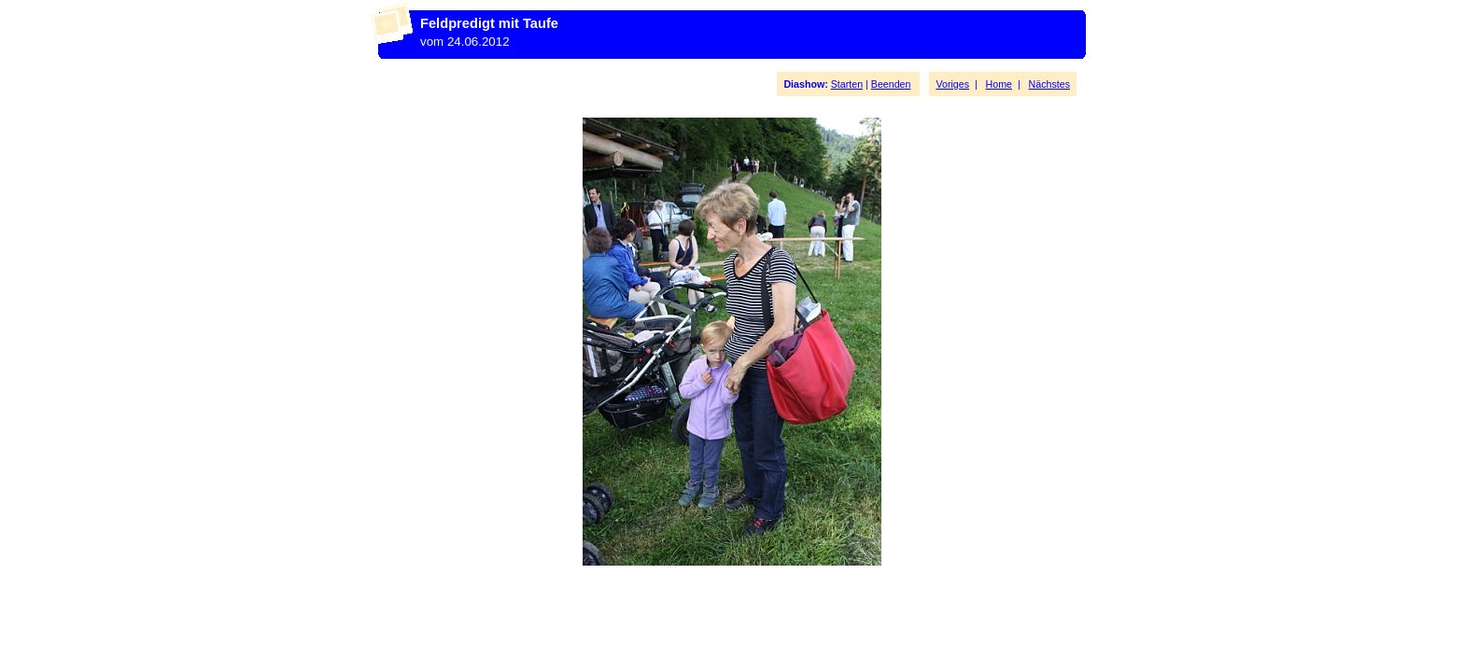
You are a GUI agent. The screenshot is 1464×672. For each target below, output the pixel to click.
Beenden (891, 84)
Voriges (952, 84)
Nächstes (1049, 84)
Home (999, 84)
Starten (847, 84)
